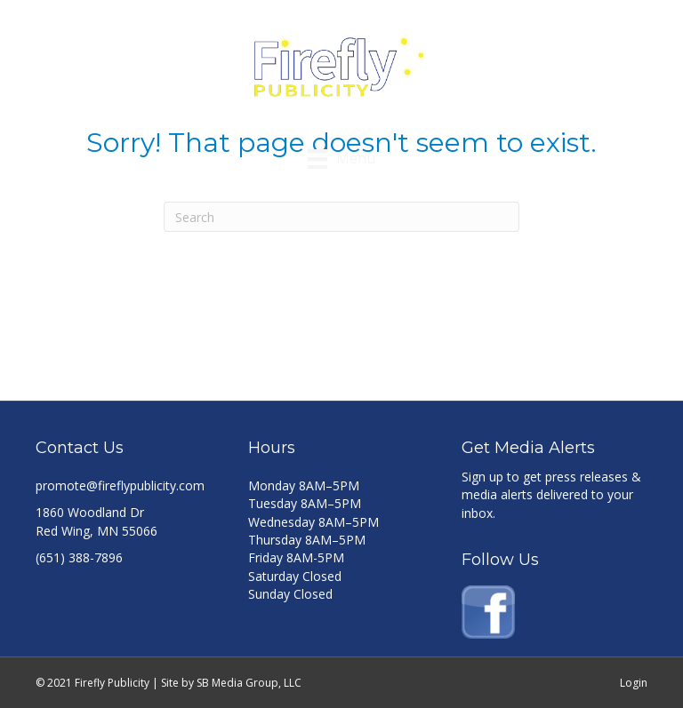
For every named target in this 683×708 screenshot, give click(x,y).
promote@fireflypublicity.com (120, 485)
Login (633, 682)
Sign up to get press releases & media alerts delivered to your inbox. (551, 494)
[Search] (341, 217)
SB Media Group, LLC (249, 682)
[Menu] (341, 159)
